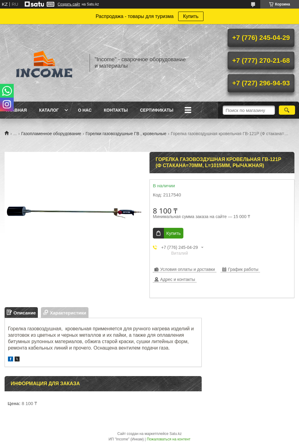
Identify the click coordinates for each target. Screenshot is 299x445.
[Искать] (287, 110)
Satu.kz (175, 434)
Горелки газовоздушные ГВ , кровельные (125, 133)
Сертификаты (156, 110)
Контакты (116, 110)
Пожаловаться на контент (168, 439)
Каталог (49, 110)
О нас (85, 110)
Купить (191, 16)
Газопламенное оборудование (51, 133)
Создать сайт (69, 4)
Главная (16, 110)
